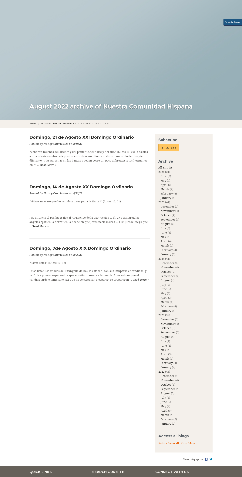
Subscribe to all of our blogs (177, 385)
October (166, 156)
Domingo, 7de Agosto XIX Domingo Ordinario (80, 189)
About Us (56, 26)
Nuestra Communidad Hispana (188, 26)
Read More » (48, 106)
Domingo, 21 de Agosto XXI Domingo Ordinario (81, 78)
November (168, 152)
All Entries (165, 109)
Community (148, 26)
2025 (161, 143)
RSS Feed (169, 89)
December (167, 148)
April (164, 126)
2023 (161, 256)
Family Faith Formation (90, 26)
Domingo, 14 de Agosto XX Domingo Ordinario (81, 128)
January (166, 139)
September (168, 161)
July (163, 169)
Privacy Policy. (187, 449)
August (165, 165)
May (163, 122)
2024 (161, 200)
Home (42, 26)
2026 (161, 113)
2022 (161, 313)
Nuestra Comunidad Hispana (58, 65)
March (165, 130)
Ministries (124, 26)
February (167, 135)
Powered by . (166, 449)
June (164, 117)
